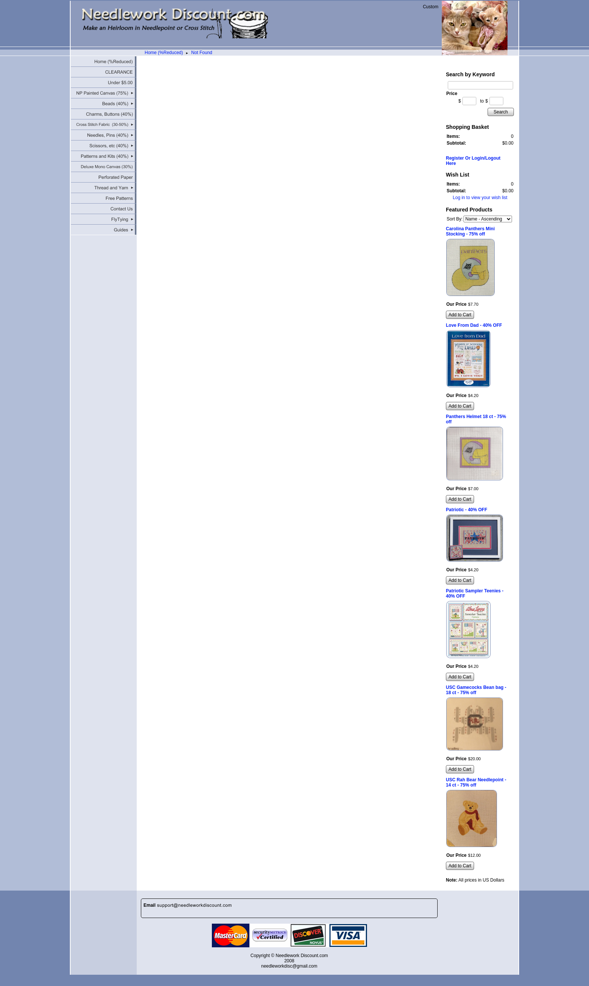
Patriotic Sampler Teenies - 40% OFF (474, 593)
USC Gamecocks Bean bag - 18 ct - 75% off (476, 690)
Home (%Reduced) (164, 52)
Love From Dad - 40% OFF (474, 325)
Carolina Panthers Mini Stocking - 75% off (470, 231)
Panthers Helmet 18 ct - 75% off (476, 419)
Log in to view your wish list (480, 197)
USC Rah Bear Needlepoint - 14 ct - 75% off (476, 782)
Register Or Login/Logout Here (473, 161)
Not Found (201, 52)
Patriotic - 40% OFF (466, 509)
